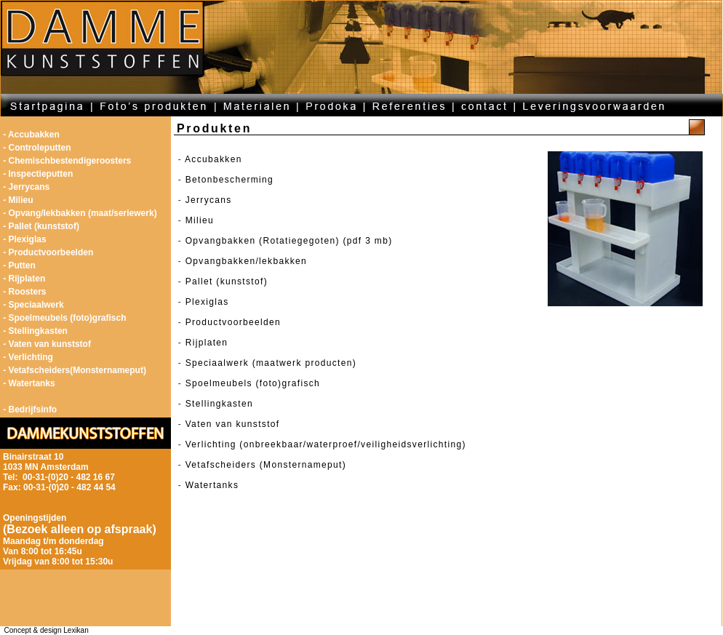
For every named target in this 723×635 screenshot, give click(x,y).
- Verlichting (28, 357)
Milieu (199, 220)
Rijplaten (206, 343)
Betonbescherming (229, 180)
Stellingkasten (219, 404)
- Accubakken (31, 134)
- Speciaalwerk (33, 305)
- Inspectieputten (38, 174)
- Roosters (24, 292)
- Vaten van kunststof (47, 344)
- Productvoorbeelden (48, 252)
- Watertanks (29, 383)
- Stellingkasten (35, 331)
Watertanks (212, 485)
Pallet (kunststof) (226, 281)
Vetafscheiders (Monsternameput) (265, 465)
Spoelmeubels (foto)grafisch (252, 383)
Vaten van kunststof (232, 424)
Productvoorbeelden (233, 322)
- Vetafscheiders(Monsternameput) (74, 370)
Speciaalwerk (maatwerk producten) (270, 363)
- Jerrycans (26, 187)
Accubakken (213, 159)
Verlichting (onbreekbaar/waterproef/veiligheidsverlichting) (325, 444)
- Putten (19, 265)
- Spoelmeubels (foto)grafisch (64, 318)
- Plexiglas (24, 239)
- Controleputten (37, 148)
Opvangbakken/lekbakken (246, 261)
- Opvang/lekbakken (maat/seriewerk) (79, 213)
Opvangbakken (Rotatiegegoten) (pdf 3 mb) (289, 241)
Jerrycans (208, 200)
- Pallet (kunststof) (41, 226)
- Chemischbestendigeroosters (67, 161)
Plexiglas (207, 302)
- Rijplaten (24, 278)
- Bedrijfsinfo (30, 409)
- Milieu (18, 200)
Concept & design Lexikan (44, 630)
